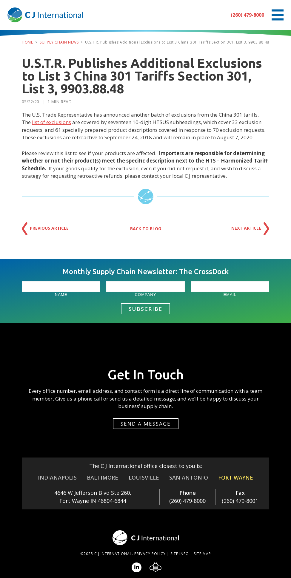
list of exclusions (51, 122)
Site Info (179, 553)
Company (145, 294)
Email (229, 294)
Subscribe (145, 308)
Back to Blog (145, 228)
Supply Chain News (59, 42)
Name (61, 294)
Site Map (202, 553)
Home (27, 42)
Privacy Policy (150, 553)
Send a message (146, 423)
